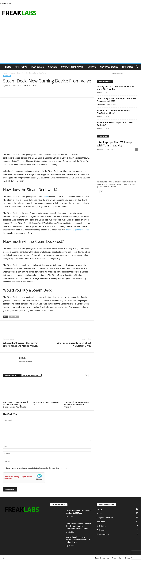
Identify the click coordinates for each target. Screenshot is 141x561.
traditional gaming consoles (77, 230)
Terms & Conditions (102, 558)
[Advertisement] (70, 42)
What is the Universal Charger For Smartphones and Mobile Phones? (20, 344)
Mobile (99, 513)
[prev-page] (86, 375)
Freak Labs (101, 104)
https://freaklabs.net (25, 362)
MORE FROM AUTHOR (31, 375)
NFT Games (127, 67)
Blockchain (37, 67)
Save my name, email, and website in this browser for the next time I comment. (37, 468)
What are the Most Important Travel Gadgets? (115, 123)
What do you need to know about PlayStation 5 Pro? (74, 344)
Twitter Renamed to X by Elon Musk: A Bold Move (78, 511)
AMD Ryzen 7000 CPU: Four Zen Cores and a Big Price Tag (115, 87)
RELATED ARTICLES (12, 375)
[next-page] (90, 375)
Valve (45, 197)
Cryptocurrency (109, 67)
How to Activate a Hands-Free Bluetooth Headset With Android (76, 404)
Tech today (21, 67)
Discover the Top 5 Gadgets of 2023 (46, 403)
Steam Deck (14, 316)
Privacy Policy (117, 558)
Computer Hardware (72, 67)
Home (8, 67)
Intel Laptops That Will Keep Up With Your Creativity (116, 143)
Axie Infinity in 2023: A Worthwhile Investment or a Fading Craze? (78, 539)
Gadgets (52, 67)
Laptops (91, 67)
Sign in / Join (5, 3)
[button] (137, 67)
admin (7, 86)
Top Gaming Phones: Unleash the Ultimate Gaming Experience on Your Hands (15, 404)
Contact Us (128, 558)
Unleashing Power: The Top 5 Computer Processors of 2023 (116, 99)
